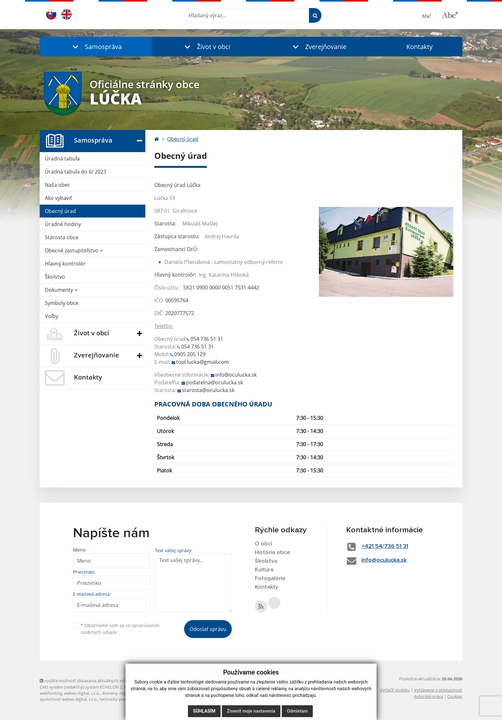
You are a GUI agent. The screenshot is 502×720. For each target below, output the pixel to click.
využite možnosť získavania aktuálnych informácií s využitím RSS (103, 680)
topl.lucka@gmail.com (202, 361)
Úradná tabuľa (62, 158)
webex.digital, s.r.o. (82, 693)
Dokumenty (61, 289)
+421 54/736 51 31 (384, 546)
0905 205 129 (190, 354)
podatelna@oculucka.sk (214, 382)
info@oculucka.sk (236, 374)
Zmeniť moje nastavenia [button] (251, 711)
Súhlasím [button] (204, 711)
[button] (96, 46)
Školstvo (55, 276)
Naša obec (57, 184)
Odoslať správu (208, 629)
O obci (263, 544)
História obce (272, 552)
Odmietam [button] (297, 711)
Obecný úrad (60, 211)
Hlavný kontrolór (65, 263)
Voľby (51, 316)
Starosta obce (61, 237)
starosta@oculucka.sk (208, 390)
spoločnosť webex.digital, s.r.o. (69, 699)
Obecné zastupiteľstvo (74, 250)
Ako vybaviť (58, 197)
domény (109, 693)
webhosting (51, 693)
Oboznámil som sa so (120, 628)
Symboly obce (61, 303)
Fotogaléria (270, 578)
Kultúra (264, 570)
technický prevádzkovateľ (124, 699)
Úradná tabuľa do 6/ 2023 (75, 171)
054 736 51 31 (206, 338)
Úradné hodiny (63, 224)
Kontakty (419, 46)
